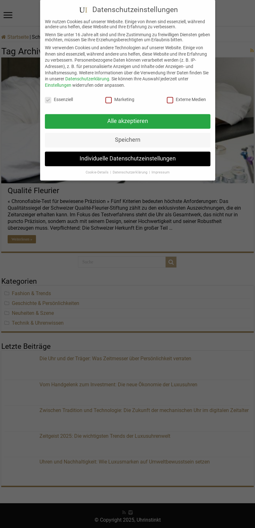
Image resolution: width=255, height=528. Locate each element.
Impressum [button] (161, 167)
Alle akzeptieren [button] (127, 115)
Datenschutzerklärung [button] (130, 167)
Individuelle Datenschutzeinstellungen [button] (128, 153)
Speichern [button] (127, 134)
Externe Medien (186, 93)
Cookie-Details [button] (98, 167)
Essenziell (59, 93)
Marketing (119, 93)
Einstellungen (58, 79)
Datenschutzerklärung (87, 73)
